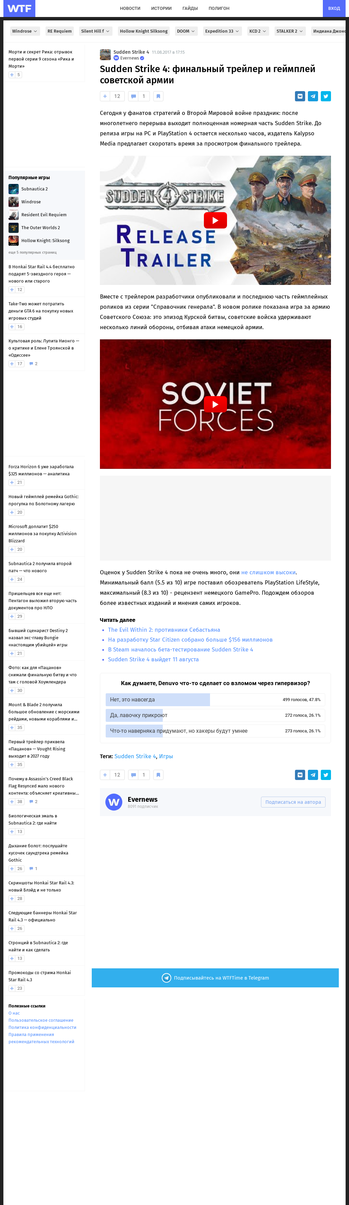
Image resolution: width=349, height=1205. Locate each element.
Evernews (143, 799)
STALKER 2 (290, 31)
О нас (14, 1013)
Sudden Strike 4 (131, 52)
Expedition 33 (222, 31)
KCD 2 (258, 31)
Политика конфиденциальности (42, 1027)
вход (334, 8)
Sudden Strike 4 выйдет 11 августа (153, 659)
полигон (219, 8)
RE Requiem (60, 31)
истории (161, 8)
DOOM (186, 31)
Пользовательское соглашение (40, 1020)
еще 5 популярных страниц (32, 252)
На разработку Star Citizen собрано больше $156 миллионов (190, 639)
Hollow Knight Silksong (144, 31)
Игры (166, 756)
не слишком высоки (268, 572)
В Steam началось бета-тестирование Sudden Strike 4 (180, 649)
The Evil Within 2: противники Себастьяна (164, 629)
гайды (190, 8)
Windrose (25, 31)
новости (130, 8)
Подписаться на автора (293, 802)
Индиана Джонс (329, 31)
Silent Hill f (95, 31)
